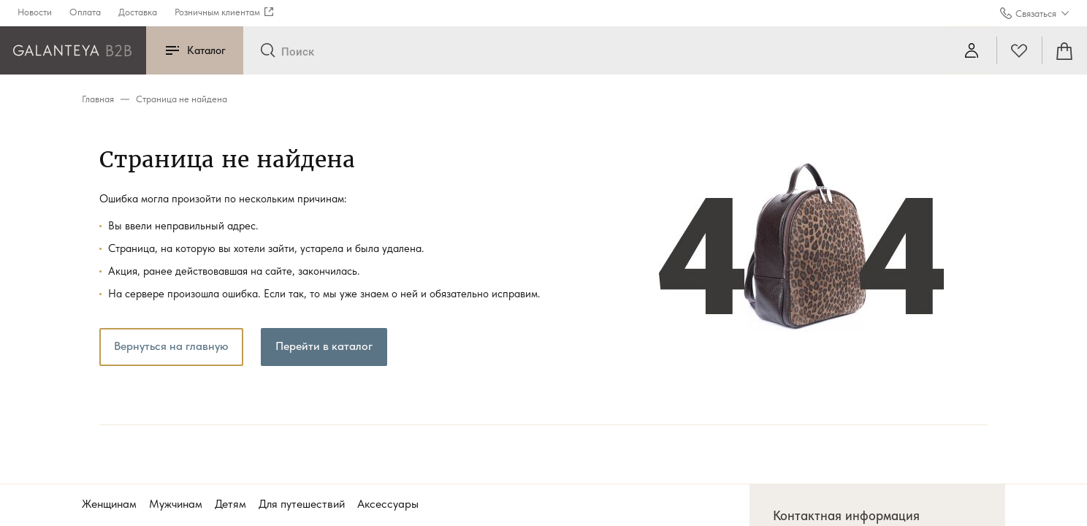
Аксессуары (388, 504)
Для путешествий (302, 504)
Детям (230, 504)
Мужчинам (175, 504)
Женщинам (109, 504)
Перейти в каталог (324, 346)
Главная (98, 99)
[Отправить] (268, 51)
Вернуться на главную (171, 346)
